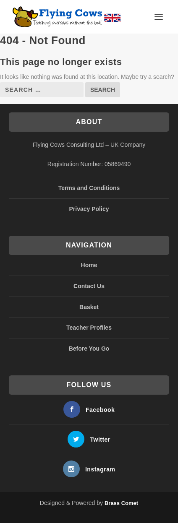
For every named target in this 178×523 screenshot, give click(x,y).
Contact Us (89, 286)
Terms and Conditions (89, 188)
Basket (89, 307)
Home (89, 265)
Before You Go (89, 348)
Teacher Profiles (89, 327)
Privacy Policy (89, 209)
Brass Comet (121, 503)
